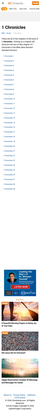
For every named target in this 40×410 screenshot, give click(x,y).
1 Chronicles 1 (8, 56)
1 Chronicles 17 (9, 132)
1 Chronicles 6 (8, 80)
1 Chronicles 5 (8, 75)
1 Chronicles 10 (9, 99)
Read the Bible (34, 9)
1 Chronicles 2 (8, 61)
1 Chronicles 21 (9, 151)
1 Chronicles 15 (9, 123)
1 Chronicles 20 (9, 146)
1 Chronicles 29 (9, 189)
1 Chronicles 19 (9, 141)
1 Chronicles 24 (9, 165)
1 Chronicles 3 (8, 66)
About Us (7, 395)
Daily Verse (23, 9)
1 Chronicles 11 (9, 104)
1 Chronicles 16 (9, 127)
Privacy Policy (19, 395)
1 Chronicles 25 (9, 170)
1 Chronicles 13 (9, 113)
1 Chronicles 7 (8, 85)
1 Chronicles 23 (9, 160)
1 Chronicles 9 (8, 94)
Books (9, 33)
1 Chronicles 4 (8, 70)
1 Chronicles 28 (9, 184)
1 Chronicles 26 (9, 175)
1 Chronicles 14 (9, 118)
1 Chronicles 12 (9, 108)
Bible (3, 33)
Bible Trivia (13, 9)
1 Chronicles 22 (9, 156)
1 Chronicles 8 (8, 89)
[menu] (3, 3)
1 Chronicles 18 (9, 137)
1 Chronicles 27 (9, 179)
